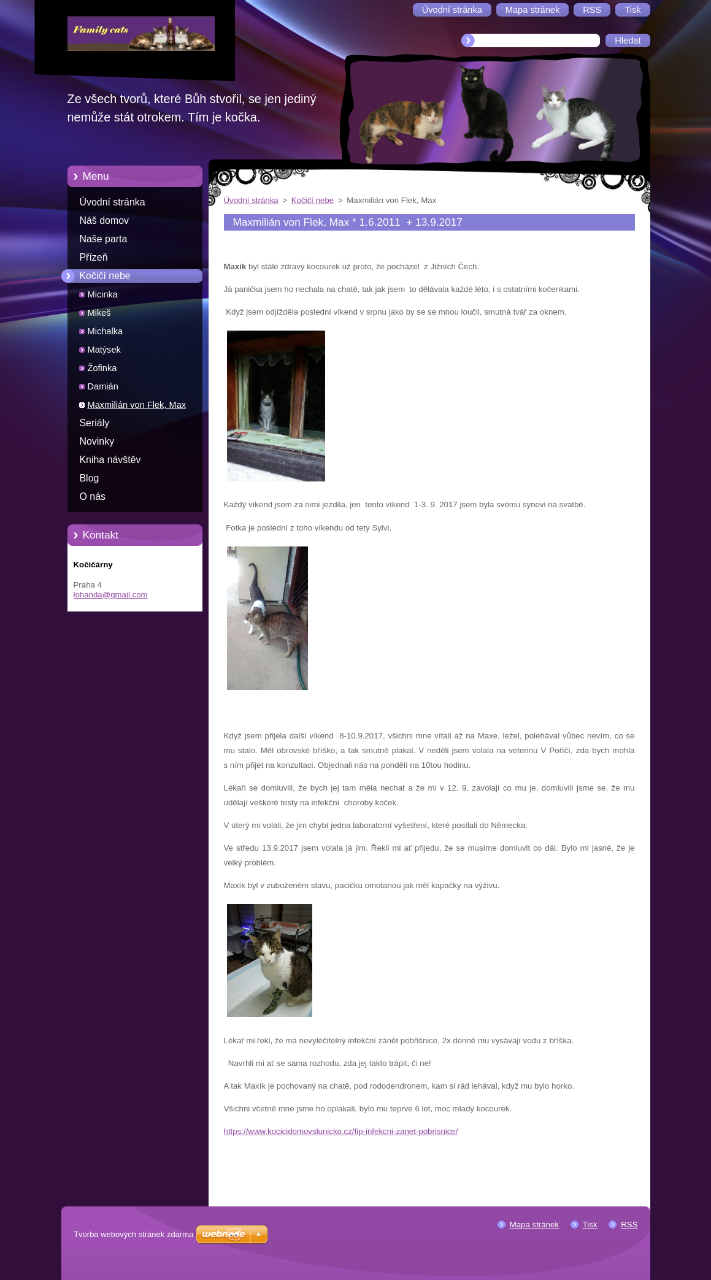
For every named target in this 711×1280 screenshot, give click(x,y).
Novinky (97, 441)
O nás (93, 496)
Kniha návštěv (110, 459)
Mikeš (99, 313)
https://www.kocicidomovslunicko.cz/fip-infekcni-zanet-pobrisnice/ (341, 1131)
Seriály (95, 423)
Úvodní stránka (112, 202)
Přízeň (94, 257)
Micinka (103, 294)
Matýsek (104, 349)
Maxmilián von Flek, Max (137, 405)
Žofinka (102, 368)
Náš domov (104, 220)
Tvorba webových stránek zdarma (133, 1234)
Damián (103, 386)
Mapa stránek (534, 1224)
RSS (629, 1224)
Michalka (105, 331)
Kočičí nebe (105, 275)
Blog (89, 478)
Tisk (590, 1224)
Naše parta (104, 239)
